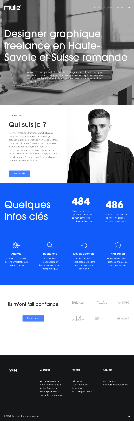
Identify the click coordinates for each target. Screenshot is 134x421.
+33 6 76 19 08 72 (110, 382)
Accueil (97, 7)
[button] (128, 7)
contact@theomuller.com (115, 385)
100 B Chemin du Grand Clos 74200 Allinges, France (82, 388)
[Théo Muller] (12, 7)
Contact (119, 7)
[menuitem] (97, 7)
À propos (108, 7)
